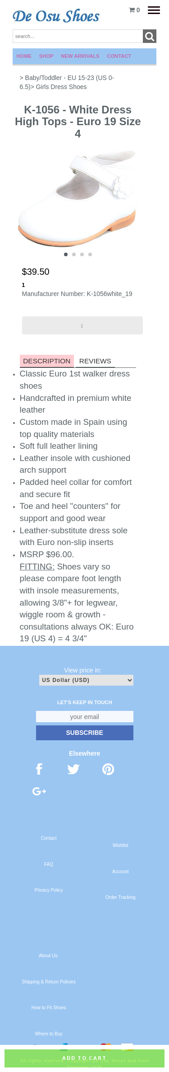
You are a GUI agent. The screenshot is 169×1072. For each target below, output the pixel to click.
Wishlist (120, 845)
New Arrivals (80, 56)
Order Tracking (120, 897)
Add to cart (84, 1058)
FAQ (48, 864)
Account (120, 871)
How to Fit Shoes (49, 1007)
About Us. (49, 955)
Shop (46, 56)
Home (24, 56)
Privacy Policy (49, 890)
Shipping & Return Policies (48, 981)
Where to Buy (49, 1033)
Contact (119, 56)
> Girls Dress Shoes (59, 86)
